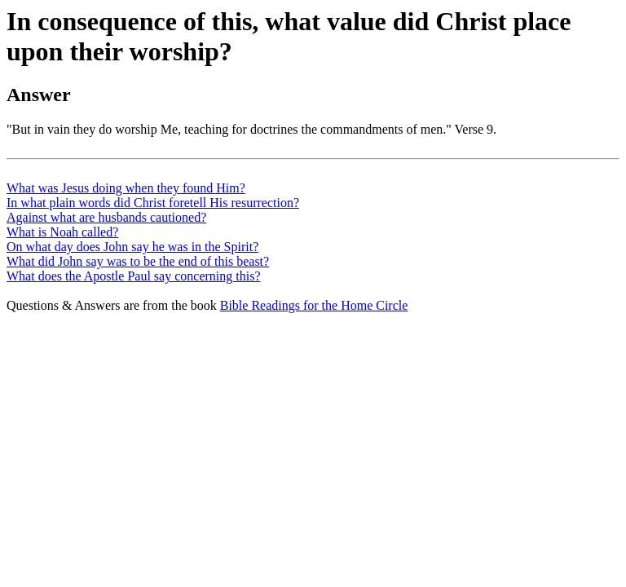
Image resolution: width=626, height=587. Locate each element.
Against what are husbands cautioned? (106, 217)
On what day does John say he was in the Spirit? (132, 247)
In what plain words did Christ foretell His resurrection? (153, 203)
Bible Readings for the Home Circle (314, 305)
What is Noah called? (62, 232)
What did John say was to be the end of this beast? (138, 261)
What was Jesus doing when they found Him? (126, 188)
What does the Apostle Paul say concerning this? (133, 276)
